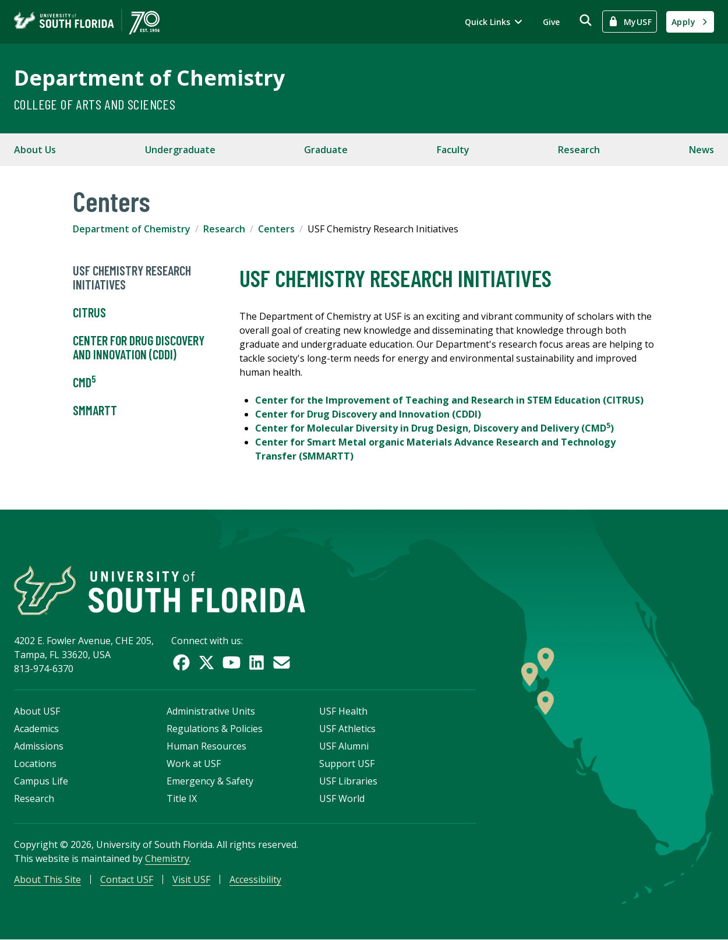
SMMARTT (95, 411)
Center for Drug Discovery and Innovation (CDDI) (138, 348)
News (701, 149)
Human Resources (206, 746)
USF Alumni (344, 746)
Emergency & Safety (210, 781)
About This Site (47, 879)
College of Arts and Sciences (94, 104)
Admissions (38, 746)
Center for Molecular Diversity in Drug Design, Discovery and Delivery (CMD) (434, 428)
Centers (276, 228)
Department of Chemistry (149, 77)
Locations (35, 763)
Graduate (326, 149)
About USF (37, 711)
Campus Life (41, 781)
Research (579, 149)
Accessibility (255, 879)
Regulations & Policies (215, 728)
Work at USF (194, 763)
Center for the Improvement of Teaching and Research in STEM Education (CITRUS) (449, 400)
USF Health (343, 711)
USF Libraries (348, 781)
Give (551, 21)
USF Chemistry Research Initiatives (132, 278)
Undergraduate (180, 149)
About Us (35, 149)
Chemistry (167, 858)
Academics (36, 728)
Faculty (453, 149)
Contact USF (126, 879)
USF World (342, 798)
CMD (84, 383)
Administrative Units (211, 711)
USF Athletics (347, 728)
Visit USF (191, 879)
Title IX (182, 798)
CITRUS (89, 313)
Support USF (346, 763)
